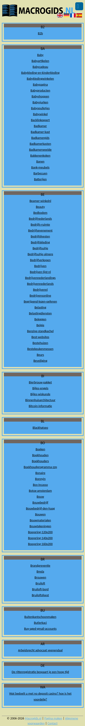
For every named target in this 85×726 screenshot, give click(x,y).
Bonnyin (40, 479)
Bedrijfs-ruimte (40, 225)
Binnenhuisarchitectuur (40, 400)
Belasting (40, 307)
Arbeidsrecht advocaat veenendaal (40, 650)
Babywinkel (40, 114)
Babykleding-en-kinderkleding (40, 73)
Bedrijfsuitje (40, 248)
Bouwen (40, 514)
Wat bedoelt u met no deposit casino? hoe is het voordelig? (40, 696)
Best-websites (40, 337)
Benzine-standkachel (40, 331)
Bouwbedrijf (40, 502)
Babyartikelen (40, 61)
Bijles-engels (40, 388)
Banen (40, 161)
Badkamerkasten (40, 144)
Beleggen (40, 319)
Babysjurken (40, 102)
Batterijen (40, 179)
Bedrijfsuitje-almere (40, 254)
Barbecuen (40, 173)
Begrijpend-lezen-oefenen (40, 301)
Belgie (40, 325)
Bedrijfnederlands (40, 219)
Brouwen (40, 577)
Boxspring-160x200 (40, 544)
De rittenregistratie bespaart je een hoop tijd (40, 672)
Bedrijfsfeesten (40, 236)
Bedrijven (40, 266)
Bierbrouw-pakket (40, 382)
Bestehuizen (40, 343)
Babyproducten (40, 90)
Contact (53, 723)
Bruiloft (40, 583)
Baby (40, 55)
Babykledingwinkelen (40, 79)
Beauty (40, 207)
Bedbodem (40, 213)
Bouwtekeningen (40, 526)
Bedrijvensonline (40, 296)
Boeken (40, 449)
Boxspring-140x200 (40, 538)
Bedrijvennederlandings (40, 278)
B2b (40, 33)
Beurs (40, 355)
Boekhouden (40, 455)
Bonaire (40, 473)
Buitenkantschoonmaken (40, 617)
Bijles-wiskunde (40, 394)
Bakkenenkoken (40, 156)
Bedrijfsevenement (40, 230)
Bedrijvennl (40, 290)
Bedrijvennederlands (40, 284)
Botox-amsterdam (40, 491)
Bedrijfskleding (40, 242)
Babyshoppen (40, 96)
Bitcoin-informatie (40, 406)
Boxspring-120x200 (40, 532)
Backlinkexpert (40, 120)
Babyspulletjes (40, 108)
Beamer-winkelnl (40, 201)
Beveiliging (40, 361)
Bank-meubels (40, 167)
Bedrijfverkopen (40, 260)
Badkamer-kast (40, 132)
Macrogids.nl (33, 718)
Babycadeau (40, 67)
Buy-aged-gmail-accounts (40, 629)
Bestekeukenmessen (40, 349)
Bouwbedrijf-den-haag (40, 508)
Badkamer (40, 126)
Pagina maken (53, 718)
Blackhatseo (40, 428)
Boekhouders (40, 461)
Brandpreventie (40, 566)
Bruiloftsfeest (40, 595)
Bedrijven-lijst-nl (40, 272)
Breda (40, 571)
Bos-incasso (40, 485)
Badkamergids (40, 138)
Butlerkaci (40, 623)
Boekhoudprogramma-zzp (40, 467)
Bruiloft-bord (40, 589)
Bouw (40, 497)
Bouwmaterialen (40, 520)
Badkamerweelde (40, 150)
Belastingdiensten (40, 313)
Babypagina (40, 85)
